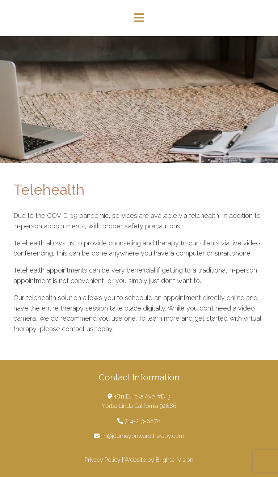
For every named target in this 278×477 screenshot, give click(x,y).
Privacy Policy (103, 459)
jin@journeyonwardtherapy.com (142, 435)
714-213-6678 (143, 421)
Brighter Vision (174, 459)
